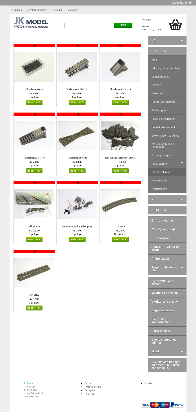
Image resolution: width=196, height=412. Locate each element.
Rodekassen (159, 188)
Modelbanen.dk (182, 2)
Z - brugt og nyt (162, 220)
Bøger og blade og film (164, 269)
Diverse (156, 85)
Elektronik (158, 93)
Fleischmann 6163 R (77, 158)
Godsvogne (159, 110)
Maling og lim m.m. (164, 292)
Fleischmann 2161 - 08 (34, 158)
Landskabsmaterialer (164, 127)
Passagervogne (161, 155)
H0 (153, 40)
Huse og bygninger (163, 118)
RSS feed (89, 394)
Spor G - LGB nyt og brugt (165, 248)
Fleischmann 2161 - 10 (120, 89)
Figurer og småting (163, 101)
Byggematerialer (162, 310)
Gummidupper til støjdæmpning (77, 226)
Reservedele (159, 180)
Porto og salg (160, 330)
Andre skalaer (161, 258)
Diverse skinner (161, 172)
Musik (155, 351)
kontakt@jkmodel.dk (33, 393)
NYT (154, 59)
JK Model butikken (37, 10)
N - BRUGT (159, 209)
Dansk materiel (161, 76)
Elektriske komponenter (160, 321)
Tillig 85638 (34, 226)
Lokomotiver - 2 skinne (166, 135)
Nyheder (57, 10)
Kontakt (148, 383)
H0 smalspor (160, 238)
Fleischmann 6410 (34, 89)
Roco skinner (160, 163)
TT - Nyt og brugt (163, 229)
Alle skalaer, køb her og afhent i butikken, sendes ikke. (165, 364)
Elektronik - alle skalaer (162, 282)
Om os (88, 383)
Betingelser (90, 390)
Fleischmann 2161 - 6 (77, 89)
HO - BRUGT (160, 51)
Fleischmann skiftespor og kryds (120, 158)
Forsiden (17, 10)
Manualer (73, 10)
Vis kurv (147, 20)
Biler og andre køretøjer (166, 68)
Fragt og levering (93, 387)
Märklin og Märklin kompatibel (163, 145)
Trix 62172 (34, 295)
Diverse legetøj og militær (164, 341)
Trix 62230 (120, 226)
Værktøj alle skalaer (165, 301)
